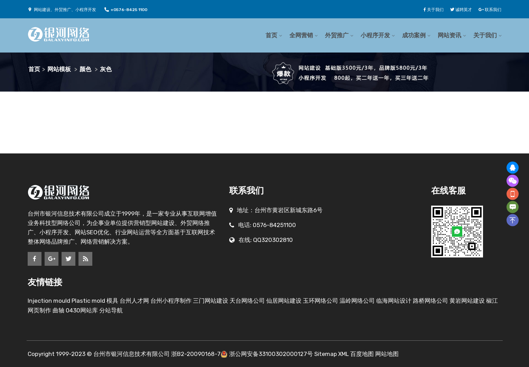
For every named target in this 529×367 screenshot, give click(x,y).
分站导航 (111, 310)
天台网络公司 (247, 300)
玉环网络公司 (320, 300)
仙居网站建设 (283, 300)
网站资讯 (449, 35)
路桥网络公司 (430, 300)
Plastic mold (88, 300)
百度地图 (363, 353)
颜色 (85, 69)
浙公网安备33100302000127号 (271, 353)
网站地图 (388, 353)
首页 (271, 35)
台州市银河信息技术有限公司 (131, 353)
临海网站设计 (393, 300)
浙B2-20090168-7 (196, 353)
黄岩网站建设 (467, 300)
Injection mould (49, 300)
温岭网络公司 (357, 300)
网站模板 (59, 69)
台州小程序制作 (171, 300)
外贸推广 (337, 35)
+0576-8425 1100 (125, 9)
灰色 (106, 69)
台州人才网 (134, 300)
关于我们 (485, 35)
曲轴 (58, 310)
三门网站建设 (211, 300)
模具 (112, 300)
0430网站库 (82, 310)
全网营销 (301, 35)
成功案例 (414, 35)
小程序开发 (375, 35)
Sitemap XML (332, 353)
